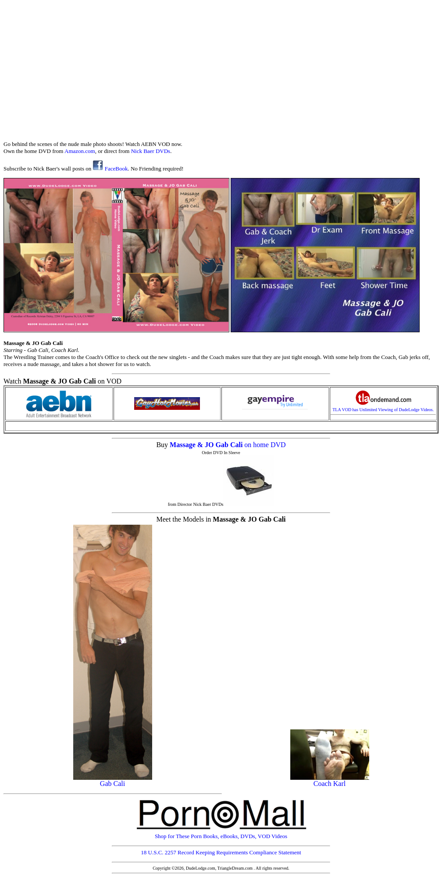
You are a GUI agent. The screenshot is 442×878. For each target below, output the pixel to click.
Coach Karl (329, 780)
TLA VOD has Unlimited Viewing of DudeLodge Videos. (383, 407)
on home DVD (264, 444)
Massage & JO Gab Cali (207, 444)
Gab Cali (112, 780)
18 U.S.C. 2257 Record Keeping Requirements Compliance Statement (221, 852)
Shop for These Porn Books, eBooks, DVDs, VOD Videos (221, 833)
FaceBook (110, 168)
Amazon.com (79, 151)
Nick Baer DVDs (151, 151)
